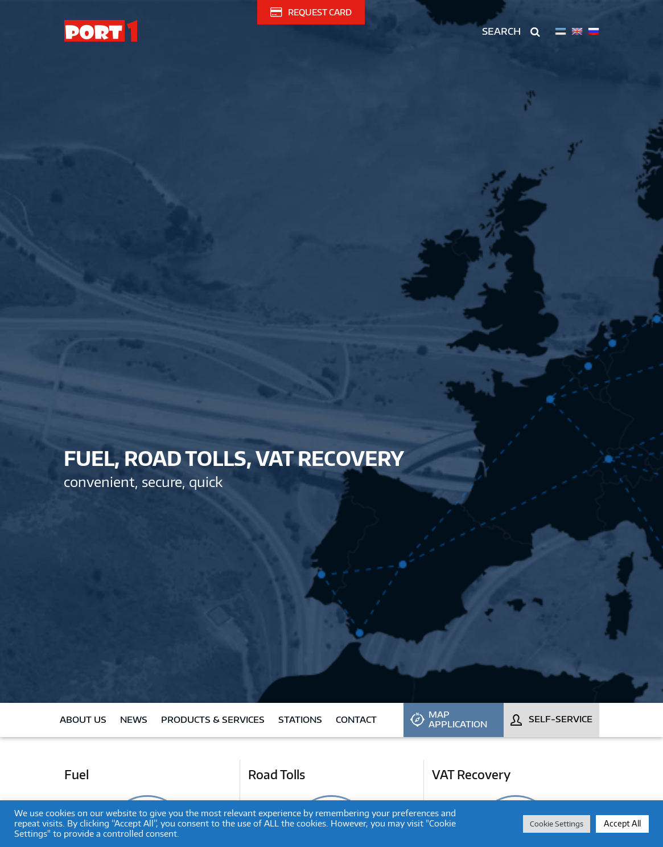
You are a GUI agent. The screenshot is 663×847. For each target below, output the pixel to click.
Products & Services (213, 719)
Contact (356, 719)
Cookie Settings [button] (556, 823)
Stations (300, 719)
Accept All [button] (622, 823)
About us (83, 719)
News (133, 719)
